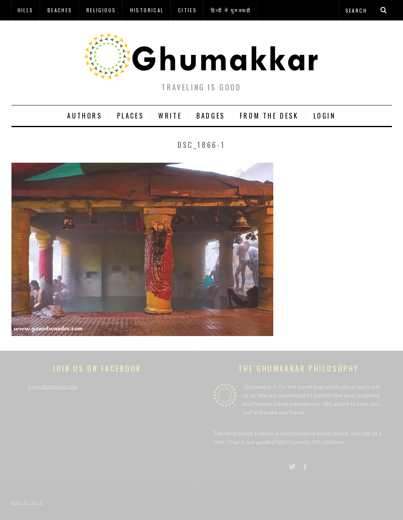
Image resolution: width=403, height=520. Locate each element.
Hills (26, 10)
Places (130, 116)
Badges (210, 116)
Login (324, 116)
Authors (84, 116)
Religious (101, 10)
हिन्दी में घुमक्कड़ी (231, 10)
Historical (147, 10)
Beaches (59, 10)
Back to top (27, 502)
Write (170, 116)
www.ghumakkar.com (53, 386)
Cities (187, 10)
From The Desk (269, 116)
